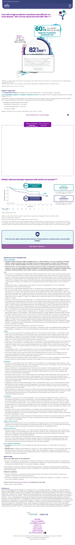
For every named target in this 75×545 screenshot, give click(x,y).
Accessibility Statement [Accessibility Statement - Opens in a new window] (37, 523)
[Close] (52, 56)
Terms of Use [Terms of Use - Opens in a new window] (37, 527)
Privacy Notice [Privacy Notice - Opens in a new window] (37, 529)
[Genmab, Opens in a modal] (32, 514)
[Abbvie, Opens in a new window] (44, 514)
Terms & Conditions (37, 521)
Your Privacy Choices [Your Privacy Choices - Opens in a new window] (35, 532)
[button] (70, 5)
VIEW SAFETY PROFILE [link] (36, 246)
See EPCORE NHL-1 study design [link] (37, 115)
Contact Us (37, 525)
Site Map (37, 519)
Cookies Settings (37, 531)
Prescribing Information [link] (20, 482)
